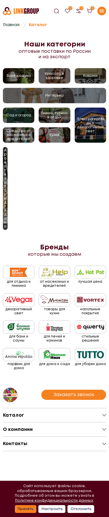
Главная (11, 24)
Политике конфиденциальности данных (54, 500)
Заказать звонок (73, 394)
